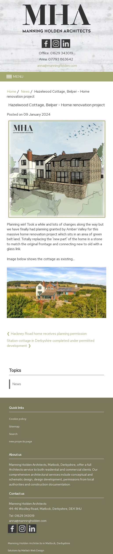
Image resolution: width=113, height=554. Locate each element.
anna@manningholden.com (57, 65)
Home (11, 91)
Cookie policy (17, 419)
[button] (14, 76)
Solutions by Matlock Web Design (26, 550)
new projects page (20, 441)
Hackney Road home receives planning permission (49, 333)
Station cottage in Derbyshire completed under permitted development (50, 343)
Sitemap (14, 426)
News (25, 91)
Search (13, 434)
